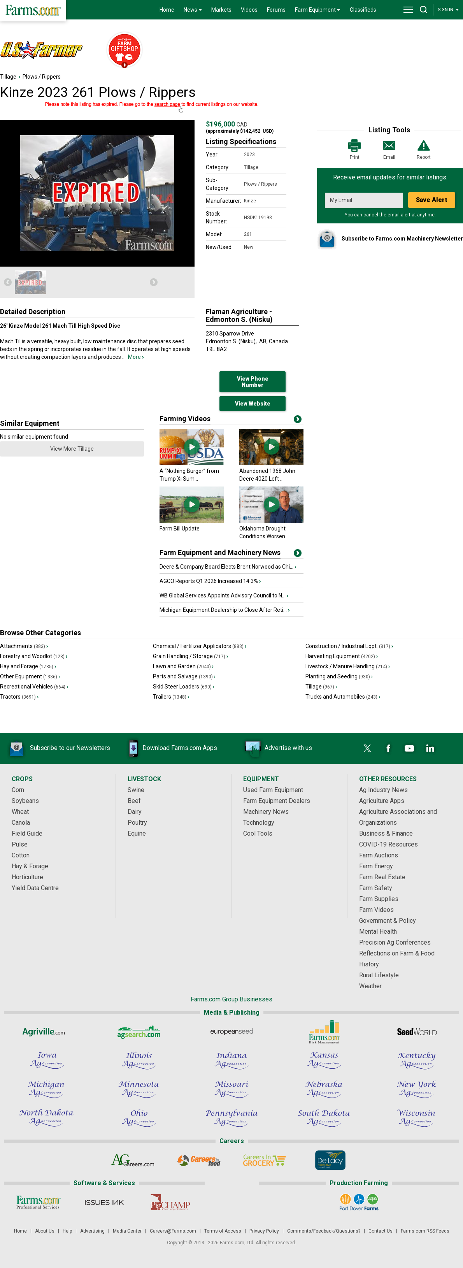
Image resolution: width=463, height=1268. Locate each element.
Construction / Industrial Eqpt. (349, 646)
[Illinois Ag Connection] (139, 1060)
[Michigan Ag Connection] (46, 1089)
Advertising (92, 1231)
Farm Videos (376, 909)
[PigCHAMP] (170, 1202)
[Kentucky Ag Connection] (416, 1060)
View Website (252, 403)
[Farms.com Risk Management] (324, 1031)
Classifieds (363, 10)
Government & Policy (387, 920)
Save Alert (431, 200)
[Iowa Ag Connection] (46, 1060)
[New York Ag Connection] (416, 1089)
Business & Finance (386, 833)
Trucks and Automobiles (342, 697)
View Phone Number (252, 382)
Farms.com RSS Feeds (425, 1231)
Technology (258, 822)
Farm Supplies (378, 899)
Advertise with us (276, 748)
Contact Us (380, 1231)
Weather (370, 986)
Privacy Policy (264, 1231)
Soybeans (25, 800)
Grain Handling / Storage (190, 656)
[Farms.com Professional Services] (38, 1202)
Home (167, 10)
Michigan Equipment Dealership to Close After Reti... (224, 610)
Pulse (20, 844)
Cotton (21, 855)
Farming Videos (185, 418)
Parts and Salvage (184, 676)
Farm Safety (375, 888)
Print (354, 149)
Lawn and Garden (183, 666)
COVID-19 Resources (388, 844)
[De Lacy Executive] (330, 1160)
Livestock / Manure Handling (347, 666)
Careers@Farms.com (173, 1231)
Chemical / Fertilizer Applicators (199, 646)
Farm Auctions (378, 855)
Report (423, 149)
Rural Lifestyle (379, 975)
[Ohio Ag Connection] (139, 1118)
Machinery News (266, 811)
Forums (276, 10)
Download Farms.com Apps (168, 748)
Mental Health (378, 931)
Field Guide (27, 833)
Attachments (24, 646)
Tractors (19, 697)
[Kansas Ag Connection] (324, 1060)
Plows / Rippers (42, 77)
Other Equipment (30, 676)
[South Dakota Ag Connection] (324, 1118)
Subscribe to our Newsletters (58, 748)
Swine (136, 790)
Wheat (20, 811)
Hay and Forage (28, 666)
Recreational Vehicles (34, 686)
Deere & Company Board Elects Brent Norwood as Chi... (228, 567)
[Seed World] (416, 1031)
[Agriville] (46, 1031)
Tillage (8, 77)
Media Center (127, 1231)
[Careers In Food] (198, 1160)
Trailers (171, 697)
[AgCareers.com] (133, 1160)
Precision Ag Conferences (395, 942)
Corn (18, 790)
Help (67, 1231)
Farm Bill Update (180, 528)
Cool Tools (257, 833)
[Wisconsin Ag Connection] (416, 1118)
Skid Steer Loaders (183, 686)
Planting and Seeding (339, 676)
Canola (21, 822)
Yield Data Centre (35, 888)
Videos (249, 10)
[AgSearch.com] (139, 1031)
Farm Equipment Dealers (276, 800)
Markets (221, 10)
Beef (134, 800)
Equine (137, 833)
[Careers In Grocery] (264, 1160)
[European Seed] (231, 1031)
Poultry (137, 822)
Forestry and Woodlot (33, 656)
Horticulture (27, 877)
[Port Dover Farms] (359, 1202)
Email (389, 149)
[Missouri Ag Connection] (231, 1089)
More (136, 357)
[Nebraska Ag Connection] (324, 1089)
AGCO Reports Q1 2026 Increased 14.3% (210, 581)
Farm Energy (376, 866)
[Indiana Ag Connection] (231, 1060)
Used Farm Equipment (273, 790)
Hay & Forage (30, 866)
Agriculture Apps (381, 800)
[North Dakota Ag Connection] (46, 1118)
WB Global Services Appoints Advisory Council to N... (224, 595)
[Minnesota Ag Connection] (139, 1089)
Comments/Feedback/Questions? (323, 1231)
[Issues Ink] (104, 1202)
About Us (44, 1231)
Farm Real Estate (382, 877)
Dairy (135, 811)
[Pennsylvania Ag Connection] (231, 1118)
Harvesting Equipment (341, 656)
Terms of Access (222, 1231)
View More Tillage (72, 449)
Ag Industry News (383, 790)
